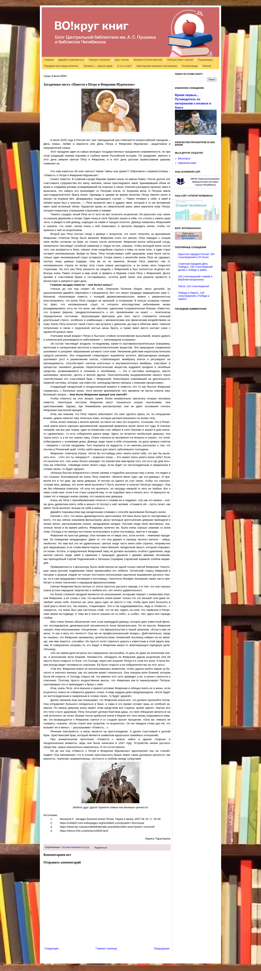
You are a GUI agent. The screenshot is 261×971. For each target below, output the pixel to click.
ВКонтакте (184, 158)
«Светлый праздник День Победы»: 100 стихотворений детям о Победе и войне (195, 266)
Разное (207, 65)
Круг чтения (122, 59)
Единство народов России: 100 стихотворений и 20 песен (196, 256)
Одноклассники (187, 162)
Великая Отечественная (148, 59)
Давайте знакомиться (71, 59)
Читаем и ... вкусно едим (97, 65)
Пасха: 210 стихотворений (193, 286)
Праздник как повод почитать (61, 65)
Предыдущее (161, 948)
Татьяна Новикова (71, 847)
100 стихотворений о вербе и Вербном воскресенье (195, 278)
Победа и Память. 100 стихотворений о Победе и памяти (193, 295)
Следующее (51, 948)
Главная (49, 59)
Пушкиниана (205, 59)
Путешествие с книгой (180, 59)
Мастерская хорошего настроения (157, 65)
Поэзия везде (190, 65)
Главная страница (106, 948)
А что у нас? (124, 65)
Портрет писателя (99, 59)
